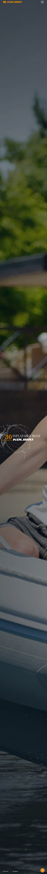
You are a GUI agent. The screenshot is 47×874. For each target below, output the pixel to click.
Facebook (5, 871)
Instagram (15, 871)
